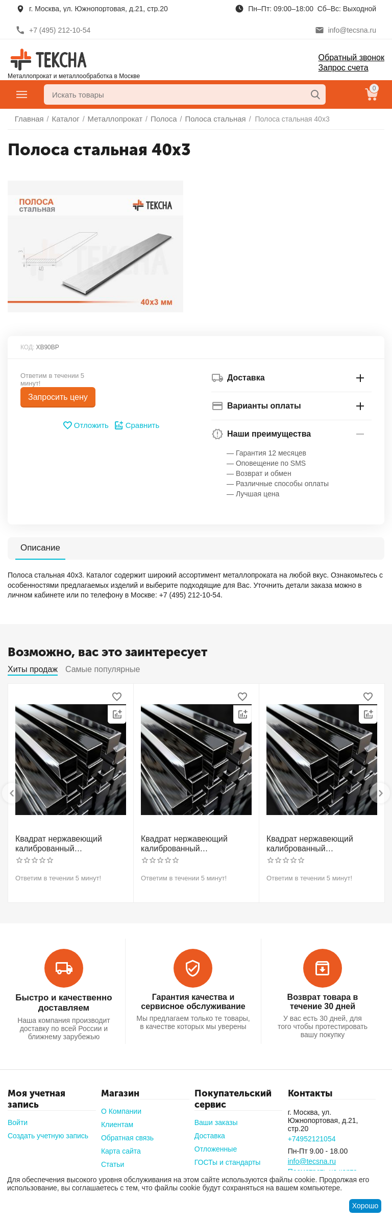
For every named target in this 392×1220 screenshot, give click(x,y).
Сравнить (135, 425)
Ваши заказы (216, 1118)
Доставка (209, 1131)
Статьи (112, 1160)
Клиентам (117, 1120)
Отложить (86, 425)
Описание (39, 547)
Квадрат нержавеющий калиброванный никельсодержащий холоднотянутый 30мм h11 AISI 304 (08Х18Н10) (66, 842)
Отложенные (215, 1144)
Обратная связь (127, 1133)
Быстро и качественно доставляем (63, 999)
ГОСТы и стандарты (227, 1158)
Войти (18, 1118)
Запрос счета (343, 67)
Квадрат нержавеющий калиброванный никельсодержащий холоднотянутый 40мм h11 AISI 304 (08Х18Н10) (318, 842)
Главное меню (22, 94)
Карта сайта (121, 1146)
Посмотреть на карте (322, 1167)
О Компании (121, 1107)
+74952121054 (312, 1134)
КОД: (27, 347)
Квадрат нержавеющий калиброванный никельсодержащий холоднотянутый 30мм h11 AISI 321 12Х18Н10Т (192, 842)
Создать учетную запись (48, 1131)
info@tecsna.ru (312, 1157)
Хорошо (365, 1206)
